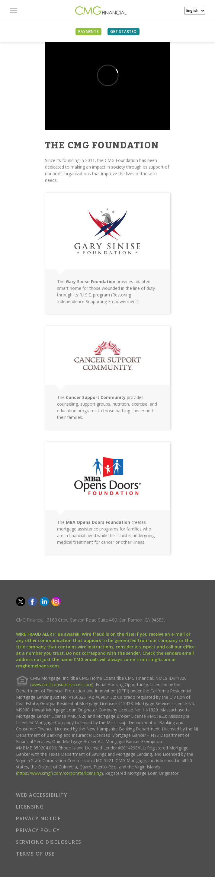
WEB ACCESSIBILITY (42, 795)
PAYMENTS (88, 31)
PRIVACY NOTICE (38, 818)
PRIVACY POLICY (38, 830)
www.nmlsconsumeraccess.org (61, 684)
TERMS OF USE (35, 853)
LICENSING (30, 806)
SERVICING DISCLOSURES (49, 842)
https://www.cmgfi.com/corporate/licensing (59, 773)
